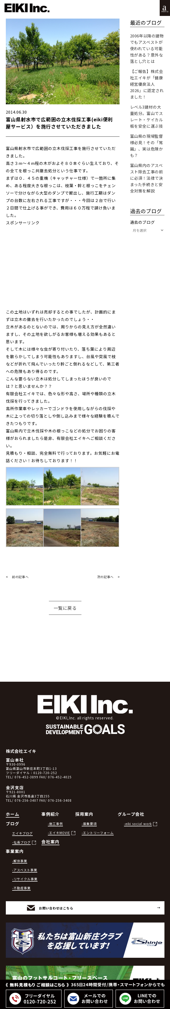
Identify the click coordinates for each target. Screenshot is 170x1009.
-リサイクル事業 (25, 879)
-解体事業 (19, 860)
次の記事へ (105, 576)
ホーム (12, 814)
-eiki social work (138, 823)
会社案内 (50, 842)
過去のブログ (142, 222)
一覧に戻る (65, 608)
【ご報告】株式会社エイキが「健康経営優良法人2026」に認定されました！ (147, 84)
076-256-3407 (26, 800)
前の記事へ (20, 576)
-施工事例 (55, 823)
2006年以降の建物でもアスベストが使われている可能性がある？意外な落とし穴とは (147, 48)
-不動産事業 (21, 888)
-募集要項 (89, 823)
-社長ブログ (21, 842)
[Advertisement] (63, 271)
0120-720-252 (45, 772)
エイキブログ (22, 833)
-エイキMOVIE (59, 832)
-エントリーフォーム (98, 832)
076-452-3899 (26, 777)
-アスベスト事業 (24, 870)
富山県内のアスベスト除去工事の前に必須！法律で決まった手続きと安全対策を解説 (146, 178)
